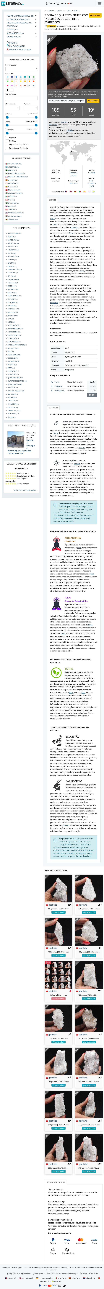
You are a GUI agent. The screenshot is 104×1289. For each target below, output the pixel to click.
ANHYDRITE (13, 250)
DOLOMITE (13, 289)
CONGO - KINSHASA (16, 173)
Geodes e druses (73, 10)
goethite (51, 904)
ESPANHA (13, 180)
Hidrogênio (59, 390)
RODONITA (13, 387)
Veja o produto (58, 912)
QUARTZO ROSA (15, 384)
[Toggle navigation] (99, 3)
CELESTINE (13, 273)
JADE (11, 319)
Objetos (12, 26)
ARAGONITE (13, 256)
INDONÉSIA (13, 183)
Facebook (26, 1273)
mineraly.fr (11, 1278)
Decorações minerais (18, 19)
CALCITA (12, 266)
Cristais (60, 10)
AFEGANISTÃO (14, 164)
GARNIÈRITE (13, 309)
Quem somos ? (45, 1267)
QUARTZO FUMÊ (15, 378)
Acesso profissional (78, 1267)
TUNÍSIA (12, 209)
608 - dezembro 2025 (91, 183)
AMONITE (12, 246)
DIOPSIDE (12, 286)
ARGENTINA (13, 167)
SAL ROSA (13, 394)
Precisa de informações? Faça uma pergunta (66, 101)
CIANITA (12, 276)
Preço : (8, 114)
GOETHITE (13, 312)
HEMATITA (12, 315)
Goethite (91, 173)
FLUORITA (12, 305)
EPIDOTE (12, 292)
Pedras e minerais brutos (20, 16)
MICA (11, 351)
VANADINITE (13, 414)
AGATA (12, 237)
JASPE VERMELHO (15, 328)
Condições (6, 1267)
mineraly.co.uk (26, 1278)
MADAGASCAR (15, 193)
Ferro (57, 382)
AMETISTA (13, 243)
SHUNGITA (13, 401)
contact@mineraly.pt (70, 1273)
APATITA (12, 253)
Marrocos (73, 183)
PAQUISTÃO (13, 203)
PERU (11, 200)
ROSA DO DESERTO (16, 391)
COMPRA (95, 15)
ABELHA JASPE (14, 233)
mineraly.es (75, 1278)
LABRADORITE (14, 335)
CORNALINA (13, 279)
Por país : (27, 104)
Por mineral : (11, 104)
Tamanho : (10, 130)
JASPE (11, 322)
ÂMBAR (12, 417)
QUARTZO (13, 374)
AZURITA (12, 260)
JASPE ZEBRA (14, 332)
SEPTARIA (12, 397)
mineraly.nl (89, 1278)
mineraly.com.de (44, 1278)
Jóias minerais (15, 33)
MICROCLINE (14, 355)
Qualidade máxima (16, 46)
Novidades (12, 43)
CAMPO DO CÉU (15, 269)
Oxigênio (58, 386)
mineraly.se (58, 1281)
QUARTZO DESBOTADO (17, 381)
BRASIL (12, 170)
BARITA (12, 263)
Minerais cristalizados (19, 23)
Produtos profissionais (19, 49)
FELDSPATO (13, 302)
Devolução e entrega (60, 1267)
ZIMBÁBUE (13, 219)
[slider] (7, 117)
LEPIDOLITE (13, 338)
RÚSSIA (12, 206)
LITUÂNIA (13, 187)
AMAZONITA (13, 240)
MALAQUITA (13, 348)
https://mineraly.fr (90, 1273)
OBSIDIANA (13, 358)
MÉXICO (12, 196)
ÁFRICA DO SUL (14, 216)
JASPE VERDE (14, 325)
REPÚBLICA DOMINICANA (18, 177)
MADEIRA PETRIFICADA (17, 345)
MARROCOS (14, 190)
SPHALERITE (13, 404)
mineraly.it (60, 1278)
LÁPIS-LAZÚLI (14, 341)
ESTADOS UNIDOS (16, 213)
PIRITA (11, 368)
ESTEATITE (12, 299)
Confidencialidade (31, 1267)
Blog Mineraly (13, 1273)
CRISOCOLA (13, 283)
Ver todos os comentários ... (25, 490)
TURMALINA (14, 410)
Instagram (38, 1273)
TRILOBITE (13, 407)
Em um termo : (11, 94)
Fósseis (12, 29)
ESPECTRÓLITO (14, 296)
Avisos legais (17, 1267)
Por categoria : (11, 65)
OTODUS (12, 365)
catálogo (50, 10)
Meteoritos (14, 36)
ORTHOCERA (13, 361)
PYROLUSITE (13, 371)
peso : (8, 122)
